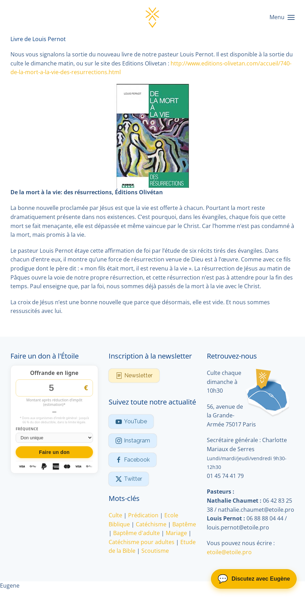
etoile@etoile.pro (229, 552)
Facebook (132, 459)
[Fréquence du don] (54, 438)
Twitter (128, 479)
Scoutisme (155, 551)
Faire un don (54, 452)
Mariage (176, 533)
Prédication (143, 515)
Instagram (132, 440)
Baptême (184, 524)
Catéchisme (151, 524)
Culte (115, 515)
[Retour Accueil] (152, 17)
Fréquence (27, 429)
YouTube (131, 421)
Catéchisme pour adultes (141, 542)
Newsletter (134, 375)
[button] (282, 17)
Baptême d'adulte (136, 533)
